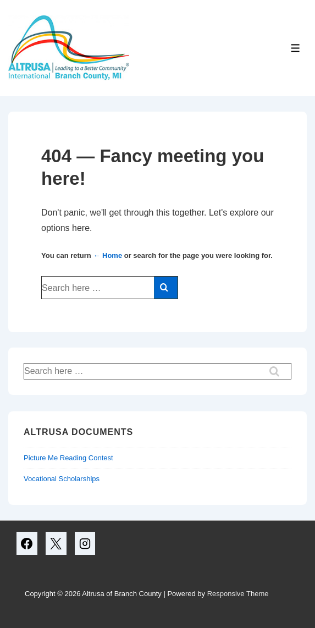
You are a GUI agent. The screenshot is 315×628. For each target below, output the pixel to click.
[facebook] (26, 543)
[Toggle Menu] (295, 48)
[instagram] (85, 543)
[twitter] (56, 543)
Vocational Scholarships (62, 479)
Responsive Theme (238, 594)
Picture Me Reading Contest (68, 458)
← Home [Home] (107, 255)
